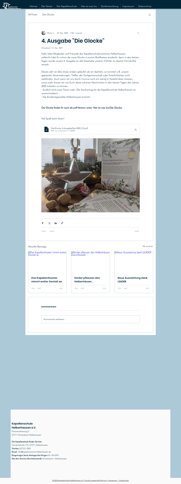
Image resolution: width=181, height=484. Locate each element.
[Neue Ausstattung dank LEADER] (134, 262)
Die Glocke (48, 14)
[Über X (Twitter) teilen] (49, 223)
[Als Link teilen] (62, 223)
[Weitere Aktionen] (138, 33)
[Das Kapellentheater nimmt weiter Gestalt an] (47, 262)
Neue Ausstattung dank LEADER (132, 279)
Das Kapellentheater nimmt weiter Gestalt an (46, 279)
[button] (149, 15)
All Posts (32, 14)
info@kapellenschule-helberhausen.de (34, 452)
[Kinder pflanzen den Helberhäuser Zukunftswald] (90, 262)
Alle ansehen (147, 246)
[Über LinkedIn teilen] (55, 223)
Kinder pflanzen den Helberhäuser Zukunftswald (87, 279)
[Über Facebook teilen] (42, 223)
